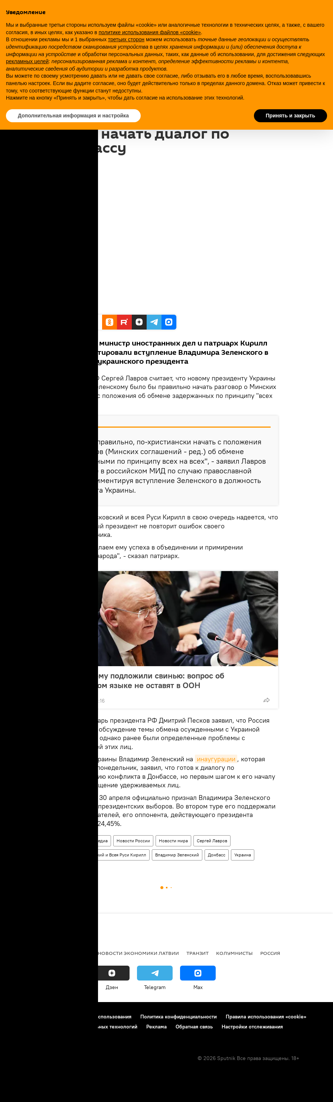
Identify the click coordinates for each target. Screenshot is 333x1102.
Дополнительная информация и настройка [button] (73, 116)
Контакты (53, 1016)
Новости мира (173, 840)
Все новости (25, 953)
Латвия (80, 953)
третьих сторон (126, 39)
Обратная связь (194, 1026)
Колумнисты (234, 953)
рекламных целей (27, 61)
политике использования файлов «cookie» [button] (150, 32)
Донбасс (216, 855)
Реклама (156, 1026)
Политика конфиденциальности (178, 1016)
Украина (242, 855)
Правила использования (102, 1016)
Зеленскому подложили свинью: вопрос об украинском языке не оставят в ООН (143, 680)
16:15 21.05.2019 (74, 164)
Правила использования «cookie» (266, 1016)
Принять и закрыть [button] (290, 116)
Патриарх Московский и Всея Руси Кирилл (102, 855)
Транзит (197, 953)
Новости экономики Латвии (138, 953)
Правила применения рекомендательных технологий (72, 1026)
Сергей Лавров (212, 840)
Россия (270, 953)
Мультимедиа (94, 840)
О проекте (20, 1016)
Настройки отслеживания (252, 1026)
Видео (65, 840)
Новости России (133, 840)
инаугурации (216, 759)
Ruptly (66, 306)
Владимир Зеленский (177, 855)
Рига (56, 953)
